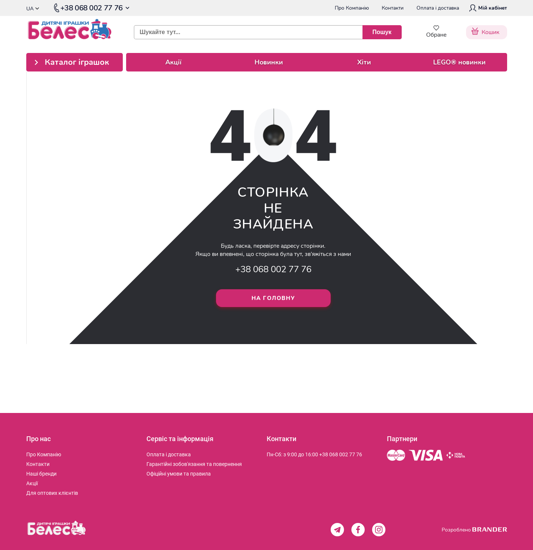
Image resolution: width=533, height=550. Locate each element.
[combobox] (265, 32)
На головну (273, 298)
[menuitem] (43, 454)
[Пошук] (382, 32)
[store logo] (74, 32)
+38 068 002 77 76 (273, 269)
